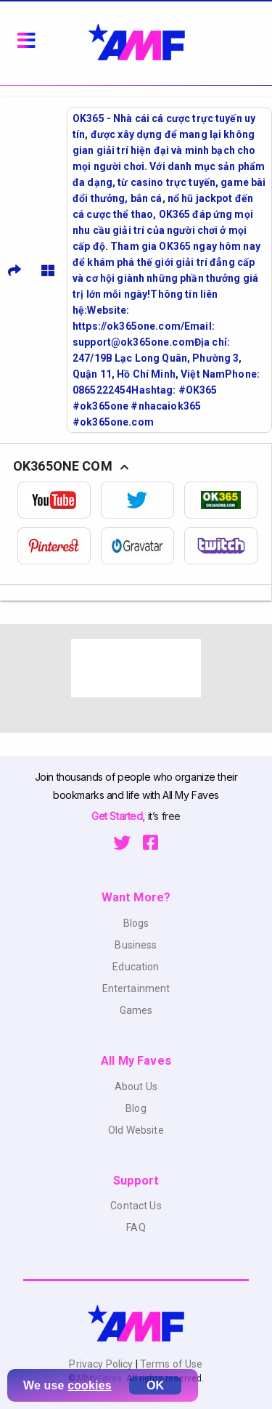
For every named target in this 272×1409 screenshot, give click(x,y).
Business (136, 945)
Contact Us (135, 1205)
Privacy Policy (102, 1364)
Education (135, 967)
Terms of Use (170, 1364)
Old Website (136, 1130)
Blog (136, 1108)
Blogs (136, 923)
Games (136, 1010)
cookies (89, 1385)
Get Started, (119, 816)
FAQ (135, 1227)
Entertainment (136, 988)
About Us (136, 1086)
